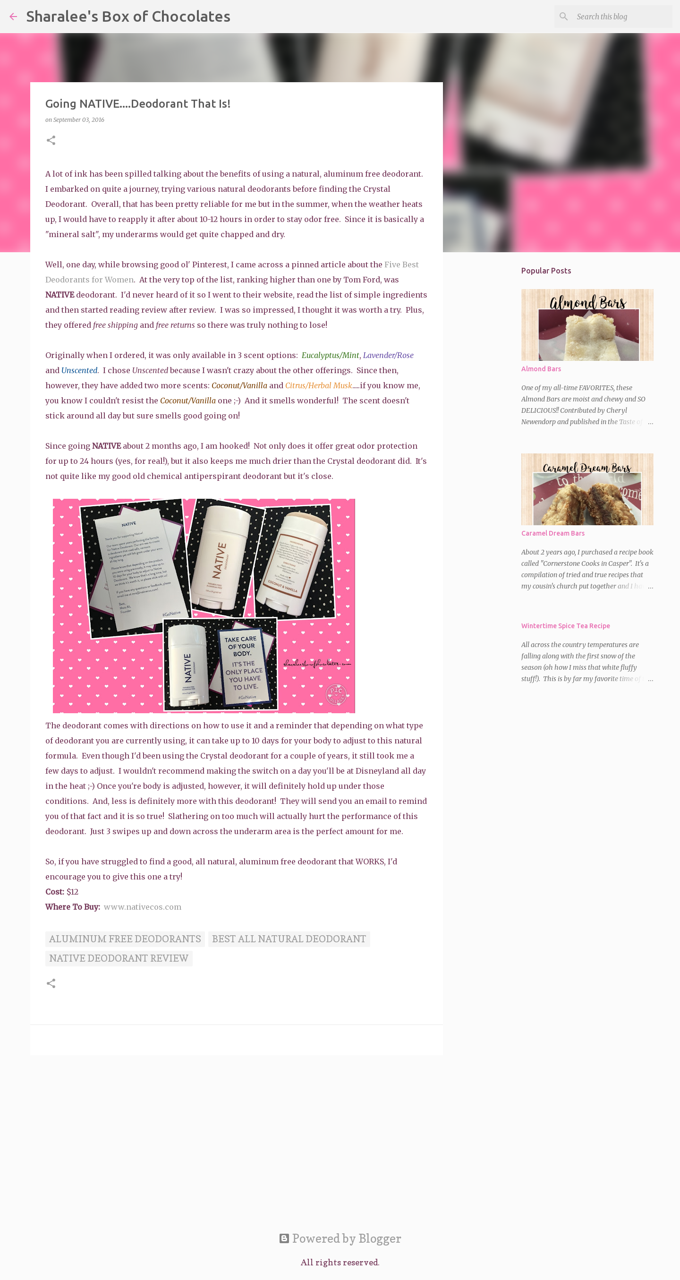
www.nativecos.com (142, 907)
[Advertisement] (236, 1135)
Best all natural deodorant (289, 939)
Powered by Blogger (340, 1238)
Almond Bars (541, 369)
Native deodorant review (119, 958)
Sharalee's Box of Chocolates (128, 16)
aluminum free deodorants (125, 939)
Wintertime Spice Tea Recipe (565, 626)
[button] (51, 141)
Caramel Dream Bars (553, 533)
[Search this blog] (622, 16)
